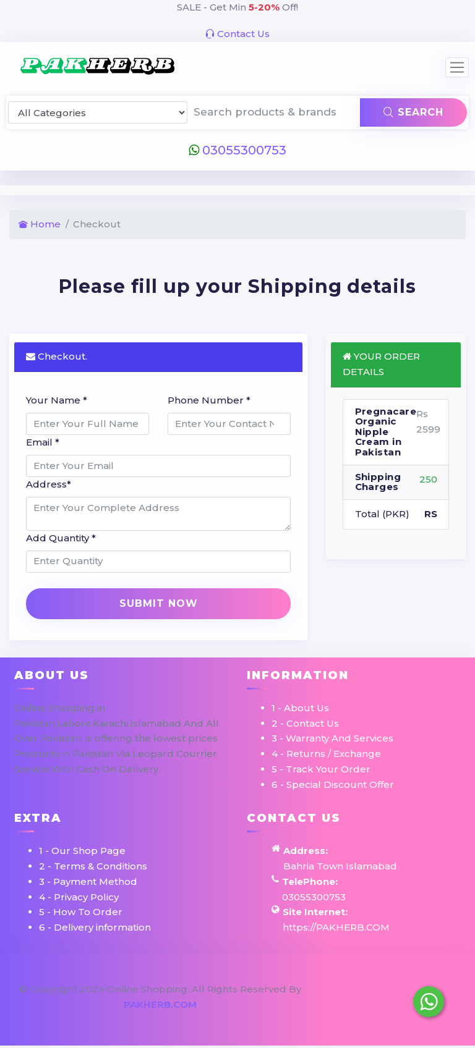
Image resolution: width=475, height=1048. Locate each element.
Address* (48, 484)
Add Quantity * (61, 538)
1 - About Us (300, 708)
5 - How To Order (80, 912)
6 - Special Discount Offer (333, 784)
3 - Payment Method (88, 881)
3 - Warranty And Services (332, 738)
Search (413, 112)
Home (40, 224)
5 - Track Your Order (321, 769)
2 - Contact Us (305, 723)
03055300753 (237, 150)
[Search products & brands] (274, 112)
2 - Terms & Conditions (93, 866)
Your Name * (56, 400)
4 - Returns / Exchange (326, 753)
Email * (42, 442)
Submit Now (158, 603)
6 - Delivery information (95, 927)
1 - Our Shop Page (82, 850)
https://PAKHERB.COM (336, 927)
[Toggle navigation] (457, 67)
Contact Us (237, 34)
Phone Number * (209, 400)
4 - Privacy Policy (79, 897)
